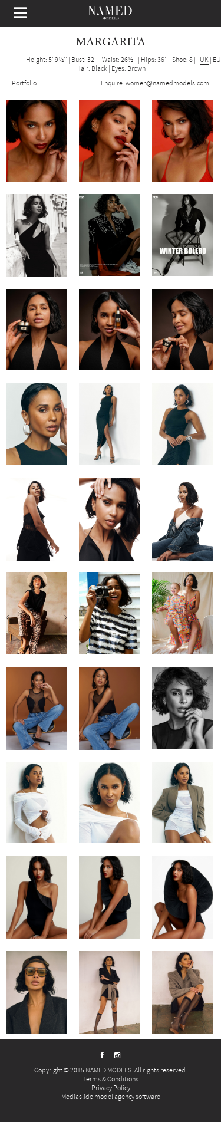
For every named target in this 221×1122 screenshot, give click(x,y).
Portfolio (24, 83)
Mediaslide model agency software (110, 1097)
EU (217, 59)
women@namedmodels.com (167, 83)
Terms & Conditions (110, 1079)
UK (204, 59)
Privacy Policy (110, 1088)
